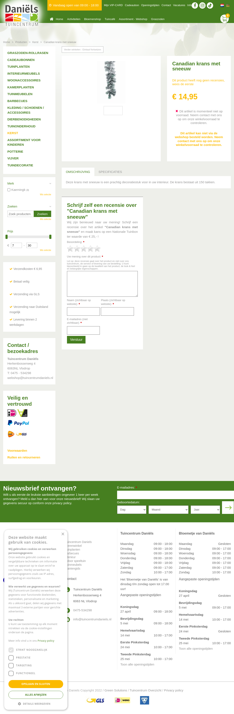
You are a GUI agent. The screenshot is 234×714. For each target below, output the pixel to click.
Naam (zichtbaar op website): (79, 302)
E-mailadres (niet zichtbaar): (77, 321)
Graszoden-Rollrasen (27, 53)
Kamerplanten (20, 87)
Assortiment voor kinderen (24, 142)
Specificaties (110, 172)
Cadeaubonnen (21, 60)
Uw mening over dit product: (85, 257)
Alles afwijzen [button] (36, 694)
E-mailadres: (127, 488)
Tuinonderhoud (21, 126)
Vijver (13, 158)
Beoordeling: (75, 242)
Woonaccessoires (24, 80)
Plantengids (72, 568)
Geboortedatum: (128, 502)
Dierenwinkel (73, 545)
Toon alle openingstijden (137, 664)
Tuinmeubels (73, 564)
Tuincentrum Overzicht (145, 690)
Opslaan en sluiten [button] (35, 684)
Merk (10, 183)
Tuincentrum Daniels (78, 542)
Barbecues (17, 101)
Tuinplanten (18, 66)
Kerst (12, 133)
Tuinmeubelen (19, 94)
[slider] (84, 248)
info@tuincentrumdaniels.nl (92, 619)
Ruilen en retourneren (23, 457)
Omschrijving (78, 172)
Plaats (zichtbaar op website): (113, 302)
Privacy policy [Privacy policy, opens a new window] (46, 641)
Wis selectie (45, 194)
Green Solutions (115, 690)
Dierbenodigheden (24, 119)
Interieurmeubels (23, 73)
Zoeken (12, 206)
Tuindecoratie (20, 165)
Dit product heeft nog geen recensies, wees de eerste (198, 82)
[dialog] (35, 620)
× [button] (62, 534)
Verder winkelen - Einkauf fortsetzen (82, 49)
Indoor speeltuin (75, 561)
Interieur (70, 557)
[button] (35, 704)
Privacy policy (173, 690)
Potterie (15, 151)
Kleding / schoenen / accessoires (25, 110)
